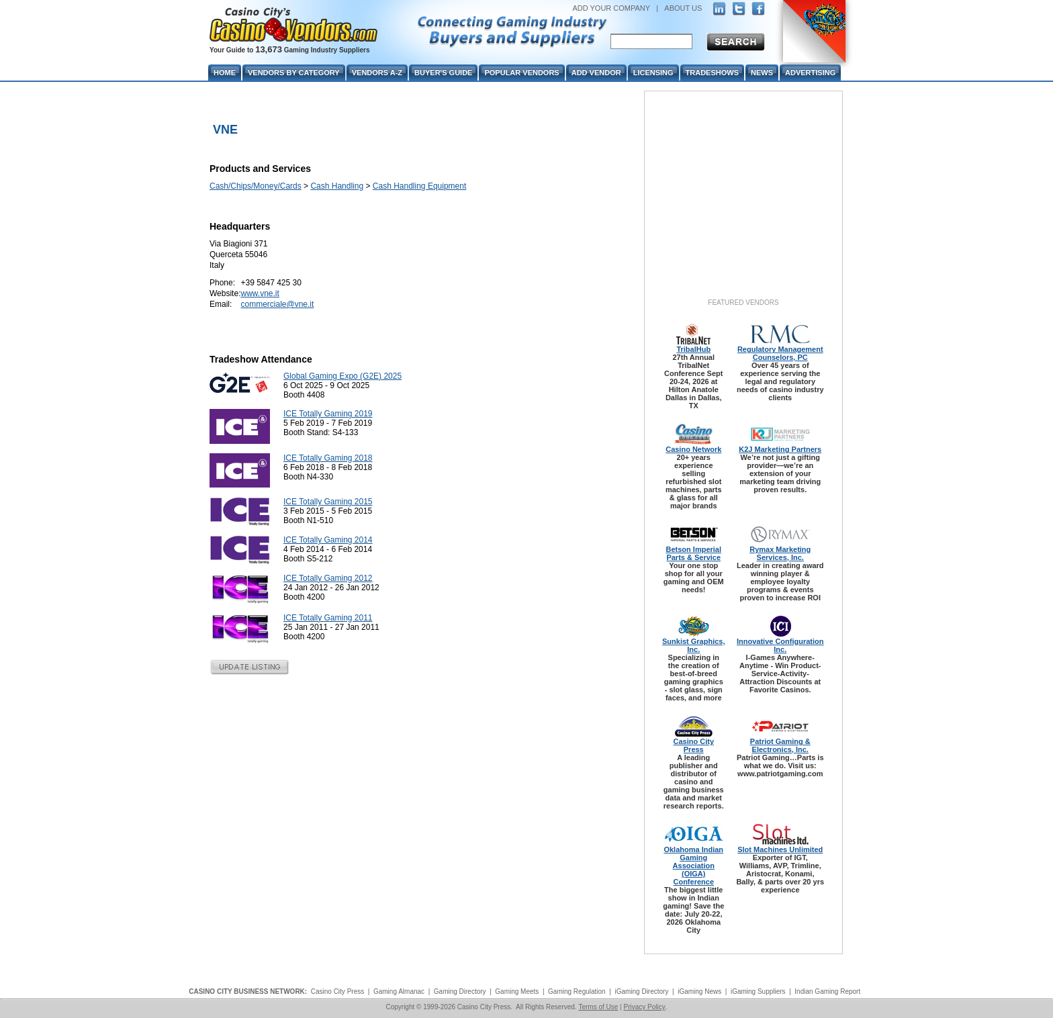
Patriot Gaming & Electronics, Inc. (780, 745)
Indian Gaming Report (827, 991)
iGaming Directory (641, 991)
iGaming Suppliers (758, 991)
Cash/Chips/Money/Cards (256, 186)
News (762, 72)
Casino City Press (694, 745)
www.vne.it (259, 293)
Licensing (653, 72)
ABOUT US (683, 8)
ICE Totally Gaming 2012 (328, 578)
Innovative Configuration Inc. (780, 645)
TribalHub (693, 349)
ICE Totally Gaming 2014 (328, 540)
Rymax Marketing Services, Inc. (780, 553)
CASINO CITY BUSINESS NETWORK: (248, 991)
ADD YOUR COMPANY (611, 8)
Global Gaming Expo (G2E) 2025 (342, 376)
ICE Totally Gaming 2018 (328, 458)
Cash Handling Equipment (419, 186)
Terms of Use (598, 1007)
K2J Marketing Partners (780, 449)
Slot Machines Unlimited (780, 849)
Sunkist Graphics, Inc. (693, 645)
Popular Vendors (521, 72)
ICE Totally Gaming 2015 (328, 501)
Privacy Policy (644, 1007)
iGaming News (699, 991)
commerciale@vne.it (277, 304)
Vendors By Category (294, 72)
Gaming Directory (460, 991)
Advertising (810, 72)
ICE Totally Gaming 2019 (328, 413)
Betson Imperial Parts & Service (693, 553)
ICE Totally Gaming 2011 (328, 617)
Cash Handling (336, 186)
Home (225, 72)
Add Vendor (596, 72)
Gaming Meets (517, 991)
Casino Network (693, 449)
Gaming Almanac (398, 991)
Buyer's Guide (443, 72)
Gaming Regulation (577, 991)
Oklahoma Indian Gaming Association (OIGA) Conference (693, 865)
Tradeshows (712, 72)
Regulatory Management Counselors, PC (780, 353)
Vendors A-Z (377, 72)
